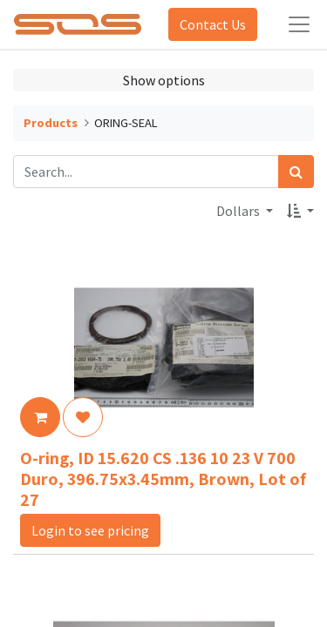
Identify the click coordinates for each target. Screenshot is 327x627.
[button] (300, 210)
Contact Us (213, 24)
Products (51, 123)
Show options (164, 80)
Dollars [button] (239, 210)
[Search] (296, 171)
